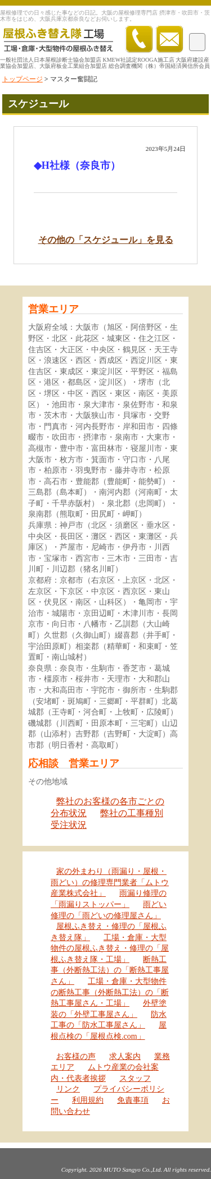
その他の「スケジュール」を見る (105, 240)
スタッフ (135, 1078)
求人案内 (125, 1056)
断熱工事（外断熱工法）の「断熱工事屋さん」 (110, 970)
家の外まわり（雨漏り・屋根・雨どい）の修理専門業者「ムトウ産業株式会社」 (110, 882)
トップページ (22, 79)
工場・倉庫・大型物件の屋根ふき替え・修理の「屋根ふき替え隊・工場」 (110, 948)
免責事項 (133, 1100)
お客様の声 (76, 1056)
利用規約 (88, 1100)
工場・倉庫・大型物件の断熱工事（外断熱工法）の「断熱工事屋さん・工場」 (110, 992)
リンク (68, 1089)
